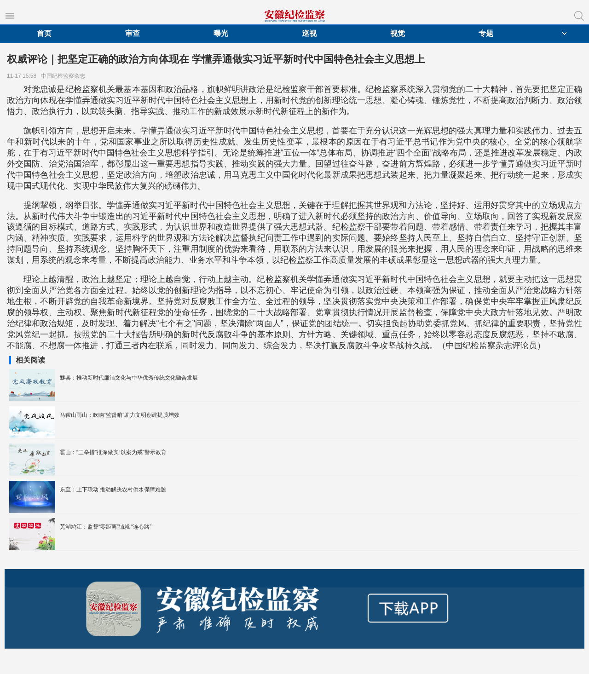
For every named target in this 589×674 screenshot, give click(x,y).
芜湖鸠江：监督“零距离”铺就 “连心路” (105, 527)
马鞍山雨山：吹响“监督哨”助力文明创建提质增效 (119, 415)
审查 (132, 33)
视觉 (397, 33)
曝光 (221, 33)
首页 (44, 33)
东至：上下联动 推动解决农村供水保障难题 (113, 489)
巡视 (309, 33)
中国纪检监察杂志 (64, 76)
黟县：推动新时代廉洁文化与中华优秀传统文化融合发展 (129, 377)
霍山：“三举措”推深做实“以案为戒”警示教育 (113, 452)
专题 (486, 33)
